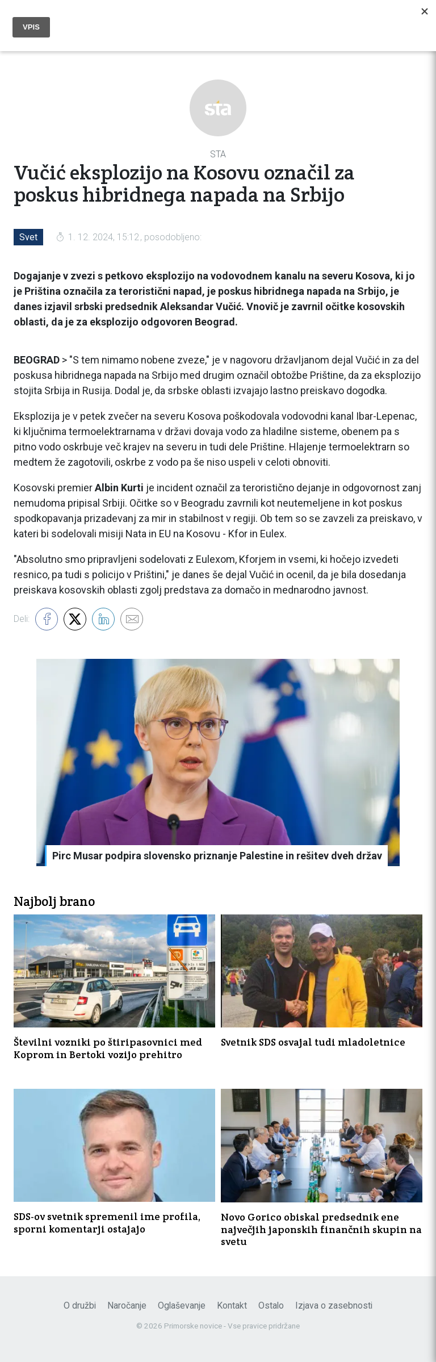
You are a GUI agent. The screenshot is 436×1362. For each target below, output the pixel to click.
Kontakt (232, 1305)
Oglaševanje (182, 1305)
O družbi (80, 1305)
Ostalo (271, 1305)
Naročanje (126, 1305)
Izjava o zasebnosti (333, 1305)
